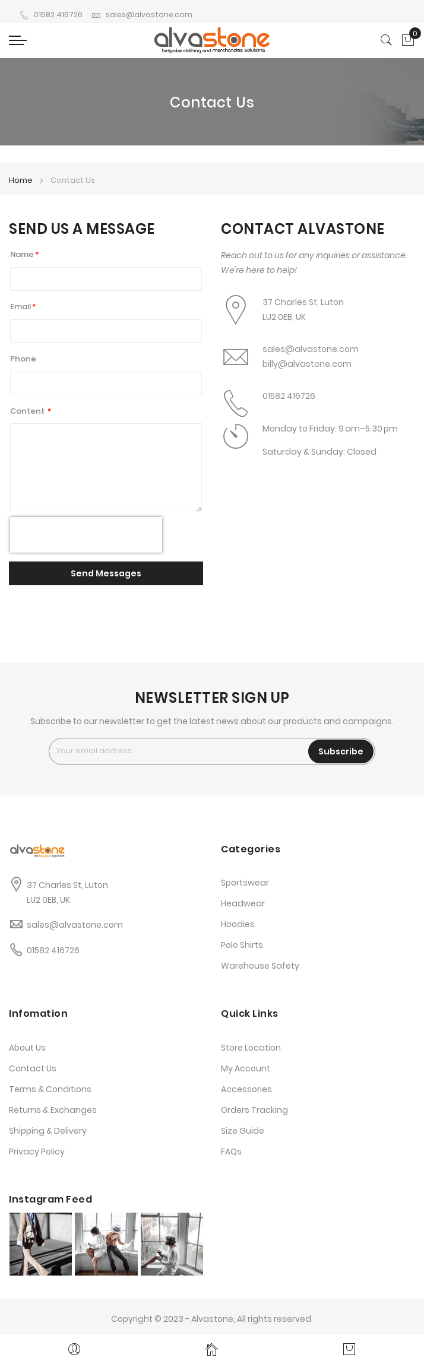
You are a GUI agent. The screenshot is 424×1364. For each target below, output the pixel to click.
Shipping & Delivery (48, 1131)
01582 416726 (51, 14)
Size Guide (242, 1131)
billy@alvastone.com (307, 364)
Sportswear (245, 883)
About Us (27, 1048)
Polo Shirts (242, 945)
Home (21, 180)
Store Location (251, 1048)
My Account (245, 1068)
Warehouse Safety (260, 966)
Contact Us (32, 1068)
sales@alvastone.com (141, 14)
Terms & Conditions (50, 1089)
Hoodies (238, 924)
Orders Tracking (254, 1110)
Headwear (243, 903)
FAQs (231, 1151)
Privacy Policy (37, 1151)
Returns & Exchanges (53, 1110)
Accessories (246, 1089)
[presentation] (86, 535)
